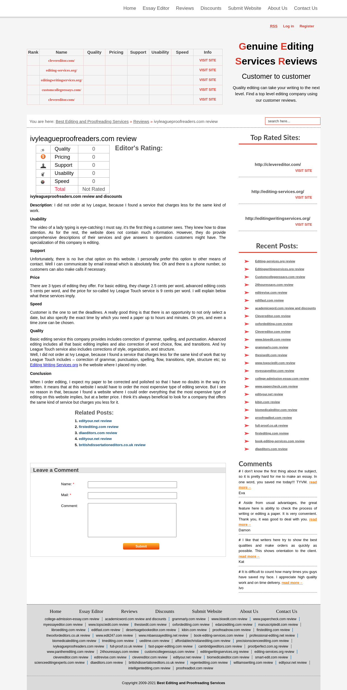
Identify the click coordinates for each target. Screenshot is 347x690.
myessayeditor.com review (274, 370)
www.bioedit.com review (273, 339)
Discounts (164, 611)
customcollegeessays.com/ (61, 90)
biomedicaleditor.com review (276, 409)
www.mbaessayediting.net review (163, 635)
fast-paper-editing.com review (170, 646)
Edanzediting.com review (233, 625)
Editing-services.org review (275, 261)
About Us (249, 611)
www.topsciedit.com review (275, 363)
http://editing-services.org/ (277, 191)
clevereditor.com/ (61, 60)
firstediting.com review (99, 427)
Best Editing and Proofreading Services (92, 121)
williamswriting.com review (253, 663)
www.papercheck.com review (276, 386)
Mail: (66, 495)
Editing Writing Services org (54, 365)
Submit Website (207, 611)
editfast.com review (269, 300)
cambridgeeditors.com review (220, 646)
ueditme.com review (154, 641)
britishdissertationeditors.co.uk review (112, 445)
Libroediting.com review (68, 630)
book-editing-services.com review (280, 441)
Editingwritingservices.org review (279, 269)
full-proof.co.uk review (271, 425)
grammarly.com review (271, 347)
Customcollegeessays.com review (280, 277)
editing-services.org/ (61, 70)
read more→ (249, 556)
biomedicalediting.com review (74, 641)
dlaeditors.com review (98, 433)
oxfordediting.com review (273, 323)
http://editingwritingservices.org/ (277, 218)
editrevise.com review (271, 292)
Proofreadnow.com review (232, 630)
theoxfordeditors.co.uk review (68, 635)
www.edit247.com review (114, 635)
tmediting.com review (118, 641)
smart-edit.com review (271, 657)
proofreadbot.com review (273, 417)
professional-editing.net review (272, 635)
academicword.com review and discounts (285, 308)
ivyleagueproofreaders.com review (78, 646)
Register (306, 26)
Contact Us (286, 611)
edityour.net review (95, 421)
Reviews (141, 121)
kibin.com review (267, 402)
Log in (288, 26)
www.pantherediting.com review (70, 652)
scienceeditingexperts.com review (59, 663)
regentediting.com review (209, 663)
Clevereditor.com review (273, 316)
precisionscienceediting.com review (262, 641)
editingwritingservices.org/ (61, 80)
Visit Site (207, 60)
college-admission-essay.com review (282, 378)
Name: (67, 484)
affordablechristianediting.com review (202, 641)
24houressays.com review (274, 284)
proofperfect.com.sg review (268, 646)
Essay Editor (91, 611)
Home (56, 611)
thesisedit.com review (271, 355)
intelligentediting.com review (149, 668)
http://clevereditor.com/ (278, 164)
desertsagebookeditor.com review (151, 630)
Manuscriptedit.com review (278, 625)
